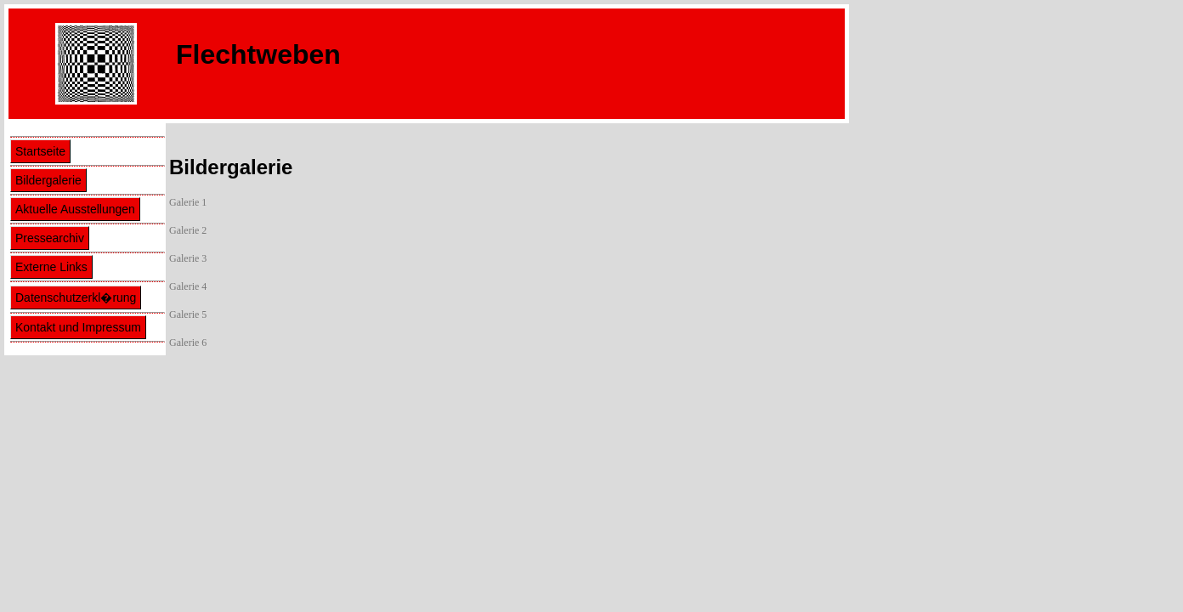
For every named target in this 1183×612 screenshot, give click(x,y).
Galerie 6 (188, 342)
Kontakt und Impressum (78, 327)
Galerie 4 (188, 286)
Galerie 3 (188, 258)
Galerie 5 (188, 314)
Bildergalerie (48, 180)
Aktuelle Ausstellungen (75, 209)
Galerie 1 (188, 202)
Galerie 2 (188, 230)
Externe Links (51, 267)
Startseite (40, 151)
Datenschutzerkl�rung (75, 297)
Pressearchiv (49, 238)
